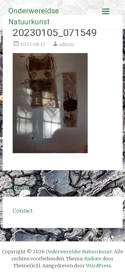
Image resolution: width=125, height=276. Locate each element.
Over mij (17, 187)
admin (66, 44)
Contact (23, 210)
